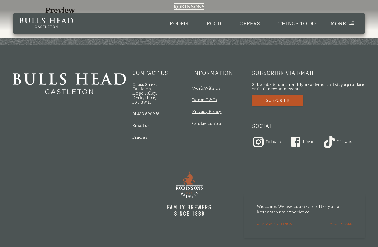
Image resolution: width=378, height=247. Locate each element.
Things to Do (297, 23)
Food (214, 23)
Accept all (341, 223)
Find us (139, 137)
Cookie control (207, 123)
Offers (250, 23)
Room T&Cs (204, 99)
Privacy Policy (207, 111)
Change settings (274, 223)
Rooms (179, 23)
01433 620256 (146, 114)
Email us (140, 125)
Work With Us (206, 88)
